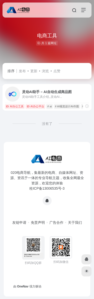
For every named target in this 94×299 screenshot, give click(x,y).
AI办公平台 (35, 106)
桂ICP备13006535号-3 (46, 188)
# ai (49, 106)
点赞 (56, 71)
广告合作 (56, 222)
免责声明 (38, 222)
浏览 (45, 71)
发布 (22, 71)
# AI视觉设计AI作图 (67, 106)
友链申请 (19, 222)
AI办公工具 (14, 106)
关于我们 (75, 222)
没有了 (47, 124)
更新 (33, 71)
